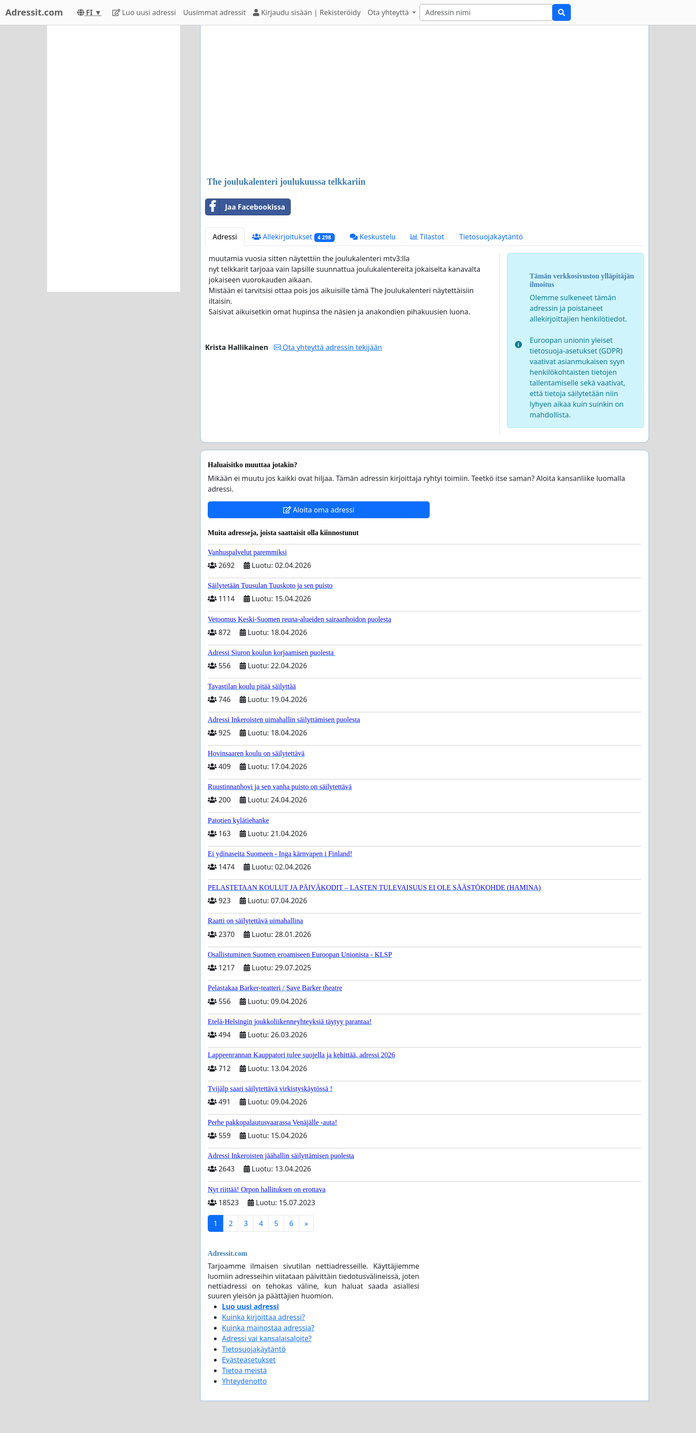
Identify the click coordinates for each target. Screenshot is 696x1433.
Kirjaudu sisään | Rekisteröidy (306, 12)
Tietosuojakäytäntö (491, 237)
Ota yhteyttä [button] (389, 12)
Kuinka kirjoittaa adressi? (263, 1317)
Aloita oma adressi (319, 510)
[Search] (486, 12)
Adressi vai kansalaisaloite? (267, 1338)
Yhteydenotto (244, 1381)
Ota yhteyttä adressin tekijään (328, 347)
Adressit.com (34, 12)
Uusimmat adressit (214, 12)
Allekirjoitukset (293, 237)
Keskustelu (373, 237)
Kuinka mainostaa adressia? (268, 1328)
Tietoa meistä (244, 1370)
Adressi (225, 237)
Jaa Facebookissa (245, 207)
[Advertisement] (424, 102)
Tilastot (427, 237)
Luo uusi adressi (144, 12)
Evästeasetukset (249, 1360)
